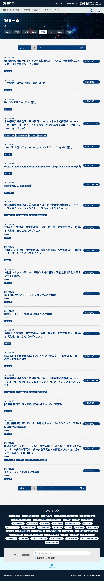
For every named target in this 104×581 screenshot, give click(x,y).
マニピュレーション (31, 516)
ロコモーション (13, 527)
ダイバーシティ (31, 460)
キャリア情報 (39, 531)
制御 (67, 519)
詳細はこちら (89, 61)
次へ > (82, 48)
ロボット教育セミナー (90, 538)
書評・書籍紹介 (55, 531)
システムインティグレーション (67, 516)
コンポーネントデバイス (22, 519)
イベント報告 (10, 135)
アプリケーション (88, 516)
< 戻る (21, 48)
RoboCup (59, 527)
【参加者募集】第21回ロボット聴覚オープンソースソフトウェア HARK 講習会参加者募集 (43, 423)
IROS (69, 527)
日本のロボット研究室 (11, 10)
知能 (77, 519)
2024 (26, 32)
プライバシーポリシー (93, 575)
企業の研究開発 (30, 527)
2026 (8, 32)
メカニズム (88, 519)
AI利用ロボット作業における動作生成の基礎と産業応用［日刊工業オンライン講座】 (43, 272)
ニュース (8, 71)
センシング (15, 516)
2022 (43, 32)
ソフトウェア (19, 523)
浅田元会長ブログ (74, 523)
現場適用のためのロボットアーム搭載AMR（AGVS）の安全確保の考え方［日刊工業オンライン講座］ (43, 60)
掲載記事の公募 (72, 3)
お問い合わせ (58, 3)
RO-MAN (80, 527)
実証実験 (46, 523)
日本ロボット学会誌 (40, 538)
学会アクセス (77, 575)
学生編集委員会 (22, 135)
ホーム (57, 10)
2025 (17, 32)
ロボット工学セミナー (35, 535)
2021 (51, 32)
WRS (11, 531)
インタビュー (73, 538)
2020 (60, 32)
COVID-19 (69, 531)
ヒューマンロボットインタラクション (48, 519)
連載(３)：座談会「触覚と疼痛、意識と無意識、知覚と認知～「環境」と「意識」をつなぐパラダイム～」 (43, 227)
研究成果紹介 (17, 535)
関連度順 (39, 558)
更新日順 (50, 558)
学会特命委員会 (58, 538)
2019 (69, 32)
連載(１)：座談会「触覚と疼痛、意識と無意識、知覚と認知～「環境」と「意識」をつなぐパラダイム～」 (43, 333)
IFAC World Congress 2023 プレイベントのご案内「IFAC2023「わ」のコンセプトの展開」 (43, 355)
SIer (65, 535)
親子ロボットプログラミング (88, 531)
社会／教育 (33, 523)
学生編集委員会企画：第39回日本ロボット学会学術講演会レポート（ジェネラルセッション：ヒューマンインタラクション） (43, 205)
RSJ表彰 (25, 538)
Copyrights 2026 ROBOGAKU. (19, 575)
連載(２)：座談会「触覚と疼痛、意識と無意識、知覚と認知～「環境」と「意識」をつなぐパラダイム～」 (43, 250)
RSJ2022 (20, 460)
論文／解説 (9, 192)
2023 (34, 32)
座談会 (8, 238)
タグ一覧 (48, 10)
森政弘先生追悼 (53, 542)
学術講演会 (42, 135)
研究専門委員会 (24, 531)
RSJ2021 (33, 135)
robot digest (94, 527)
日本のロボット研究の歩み (32, 10)
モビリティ (47, 516)
